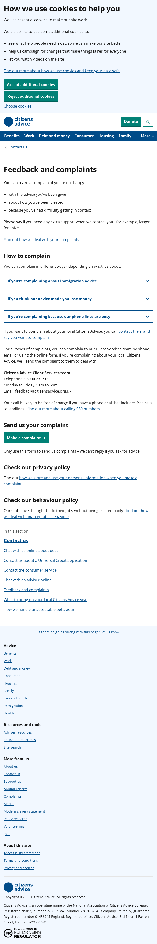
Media (9, 804)
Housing (106, 135)
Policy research (15, 819)
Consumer (84, 135)
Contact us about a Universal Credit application (45, 560)
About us (11, 766)
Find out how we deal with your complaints (41, 239)
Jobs (7, 834)
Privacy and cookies (19, 868)
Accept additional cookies (31, 84)
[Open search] (148, 122)
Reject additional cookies (30, 96)
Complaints (13, 796)
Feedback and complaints (26, 589)
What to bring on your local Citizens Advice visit (45, 599)
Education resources (20, 740)
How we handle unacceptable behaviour (39, 609)
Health (9, 713)
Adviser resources (18, 732)
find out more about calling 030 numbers (63, 408)
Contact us (17, 147)
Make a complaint (26, 438)
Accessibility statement (22, 853)
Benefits (12, 135)
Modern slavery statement (24, 811)
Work (29, 135)
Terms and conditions (21, 860)
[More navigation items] (148, 136)
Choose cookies (17, 106)
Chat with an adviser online (28, 580)
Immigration (13, 705)
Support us (12, 781)
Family (125, 135)
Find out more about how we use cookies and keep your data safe (62, 70)
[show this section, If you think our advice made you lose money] (78, 299)
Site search (12, 747)
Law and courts (16, 698)
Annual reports (15, 789)
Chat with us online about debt (31, 550)
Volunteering (14, 826)
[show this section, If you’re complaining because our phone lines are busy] (78, 316)
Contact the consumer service (30, 570)
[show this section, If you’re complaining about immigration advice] (78, 281)
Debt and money (54, 135)
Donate (131, 121)
